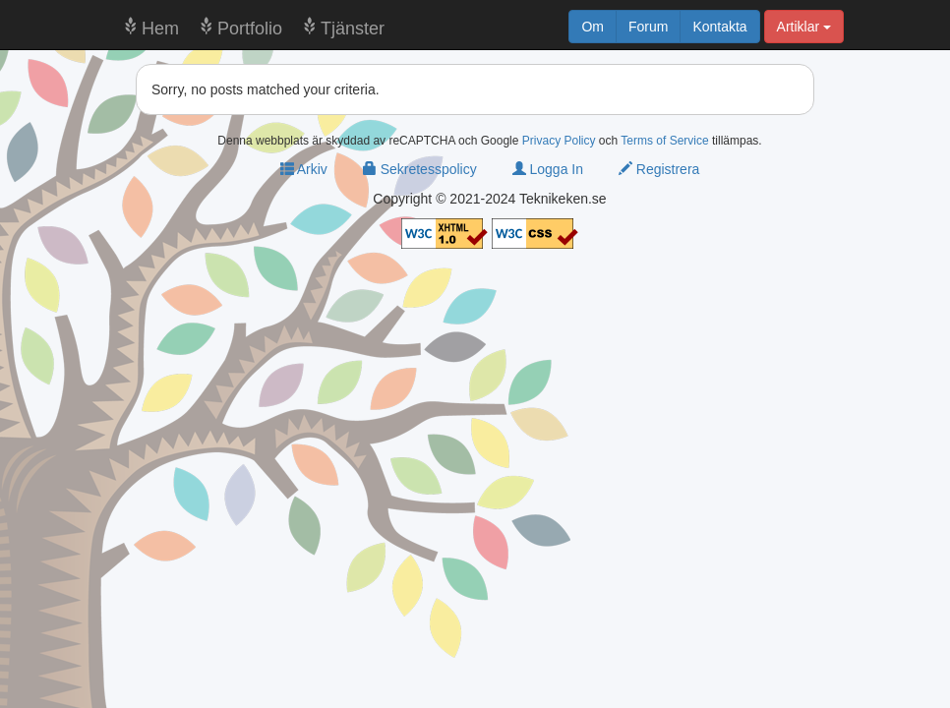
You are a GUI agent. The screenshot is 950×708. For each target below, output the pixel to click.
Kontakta (719, 26)
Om (592, 26)
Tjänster (353, 28)
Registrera (659, 169)
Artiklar (804, 26)
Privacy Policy (559, 141)
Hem (160, 28)
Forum (648, 26)
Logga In (547, 169)
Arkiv (303, 169)
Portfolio (249, 28)
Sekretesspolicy (420, 169)
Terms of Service (664, 141)
